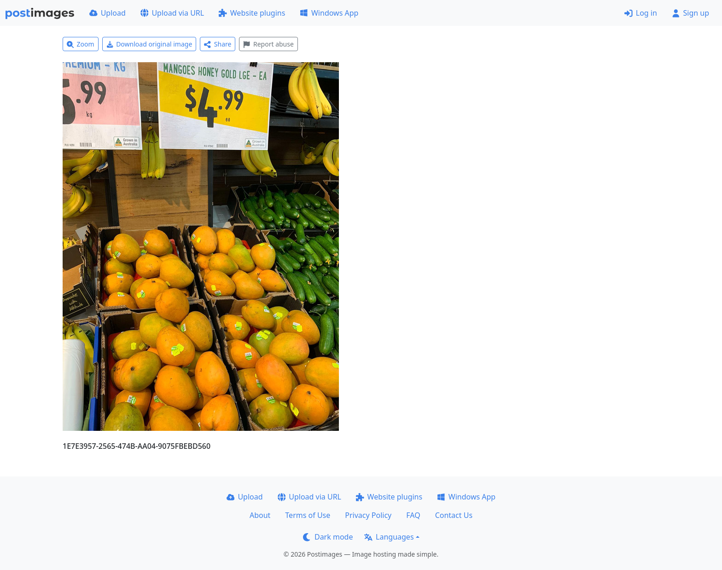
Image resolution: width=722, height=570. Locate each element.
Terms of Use (307, 515)
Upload (107, 13)
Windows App (329, 13)
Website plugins (252, 13)
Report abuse (268, 44)
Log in (640, 13)
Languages (388, 537)
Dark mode (328, 537)
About (260, 515)
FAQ (413, 515)
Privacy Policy (368, 515)
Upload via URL (172, 13)
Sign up (690, 13)
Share (217, 44)
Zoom (80, 44)
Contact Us (453, 515)
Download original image (149, 44)
